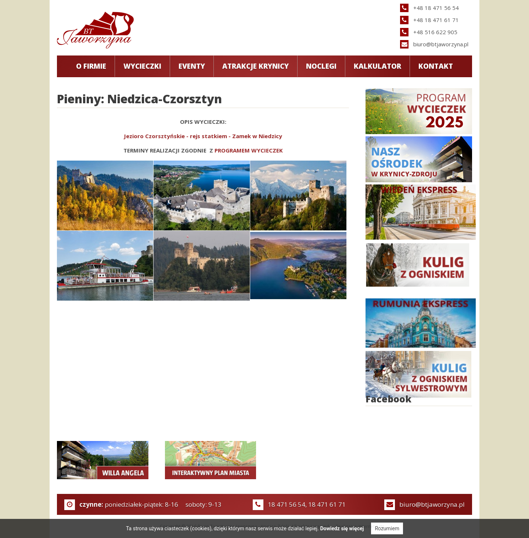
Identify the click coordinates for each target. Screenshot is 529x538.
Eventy (192, 66)
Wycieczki (142, 66)
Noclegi (321, 66)
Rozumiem (387, 528)
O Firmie (91, 66)
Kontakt (435, 66)
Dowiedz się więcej (342, 528)
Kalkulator (377, 66)
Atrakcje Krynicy (255, 66)
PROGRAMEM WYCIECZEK (249, 150)
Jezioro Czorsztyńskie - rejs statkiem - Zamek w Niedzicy (203, 136)
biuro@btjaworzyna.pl (440, 44)
